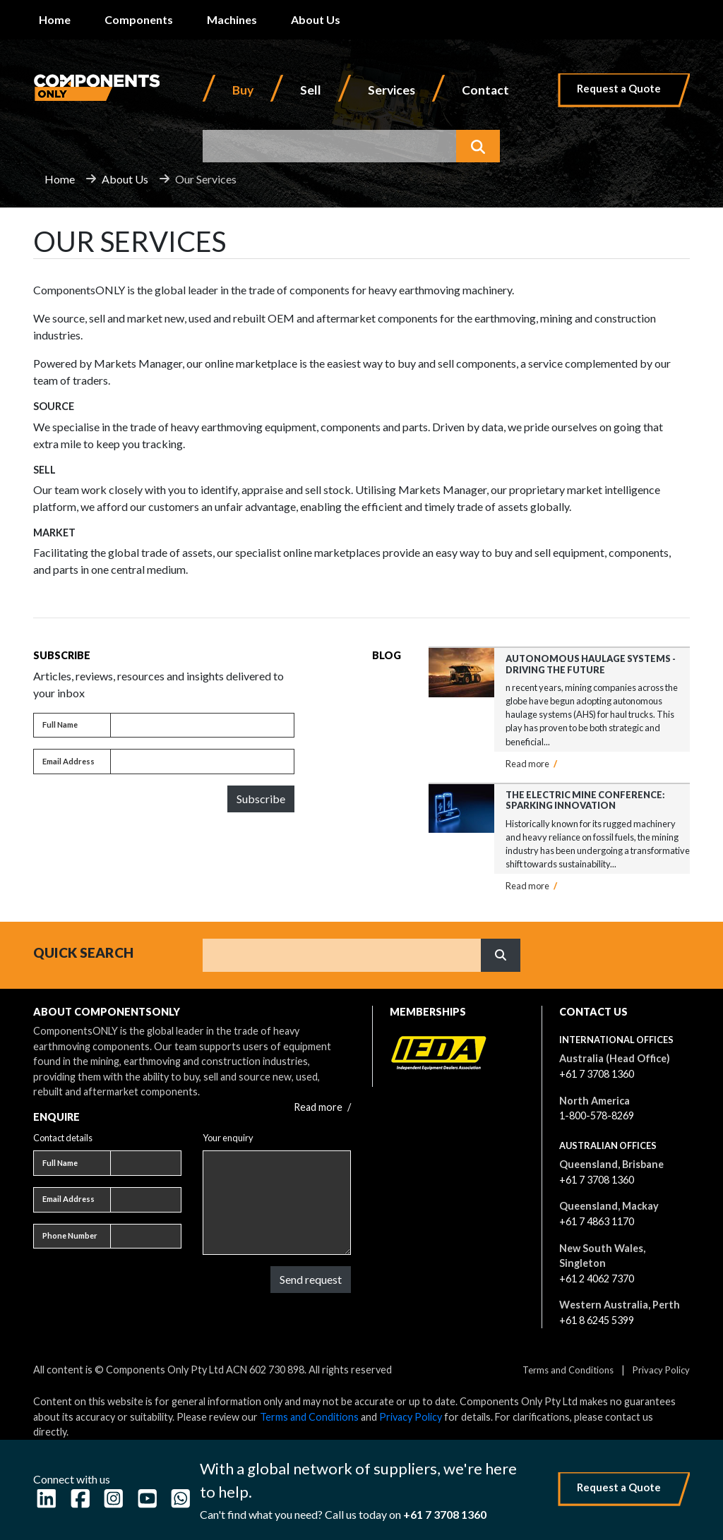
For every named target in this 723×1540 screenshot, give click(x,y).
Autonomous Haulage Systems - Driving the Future (591, 664)
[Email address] (202, 761)
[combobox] (330, 146)
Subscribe (261, 798)
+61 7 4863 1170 (596, 1221)
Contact (485, 90)
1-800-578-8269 (596, 1115)
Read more (531, 763)
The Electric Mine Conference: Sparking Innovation (585, 800)
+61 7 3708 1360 (596, 1074)
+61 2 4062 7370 (596, 1279)
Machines (232, 19)
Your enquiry (228, 1137)
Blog (386, 655)
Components (138, 19)
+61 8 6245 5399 (596, 1320)
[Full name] (202, 725)
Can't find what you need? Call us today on (343, 1514)
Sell (310, 90)
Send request (311, 1279)
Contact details (62, 1137)
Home (55, 19)
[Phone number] (145, 1236)
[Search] (342, 955)
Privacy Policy (661, 1370)
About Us (315, 19)
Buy (242, 90)
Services (391, 90)
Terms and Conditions (568, 1370)
